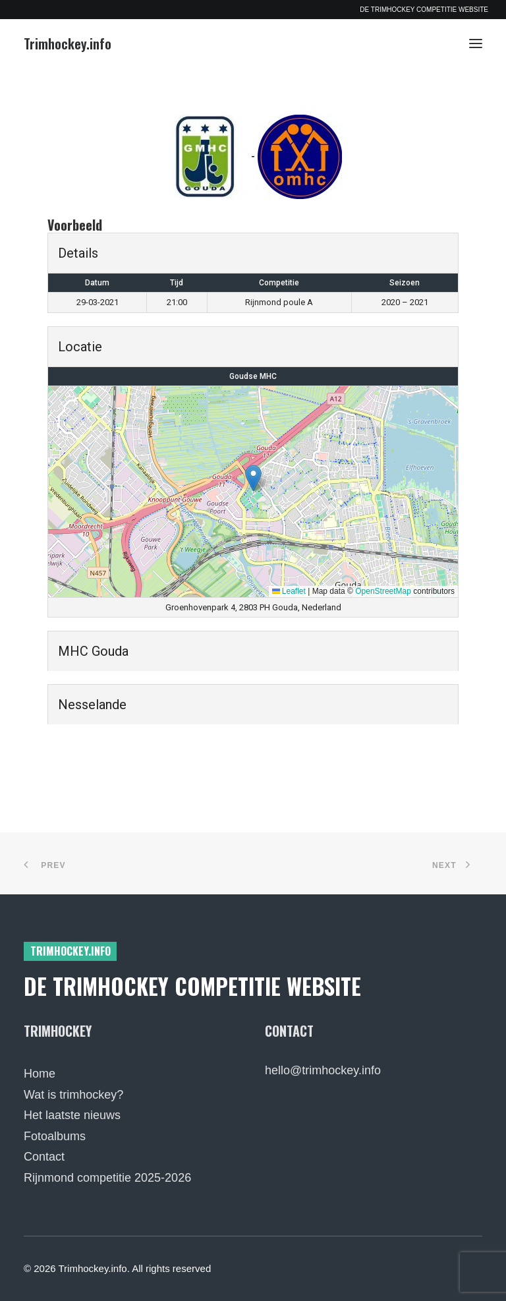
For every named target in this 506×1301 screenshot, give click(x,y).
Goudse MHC (253, 376)
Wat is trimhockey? (73, 1094)
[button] (475, 43)
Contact (44, 1156)
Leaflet (289, 591)
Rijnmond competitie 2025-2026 (107, 1177)
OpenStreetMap (383, 591)
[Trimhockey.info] (67, 43)
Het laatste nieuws (72, 1115)
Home (39, 1073)
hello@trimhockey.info (323, 1070)
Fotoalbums (55, 1136)
